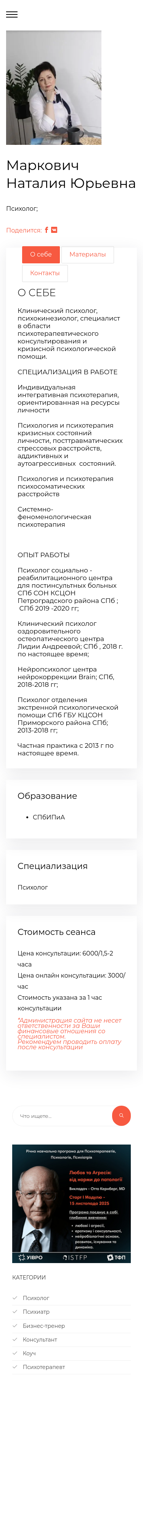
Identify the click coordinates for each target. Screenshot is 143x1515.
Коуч (24, 1353)
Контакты (45, 273)
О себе (41, 254)
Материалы (87, 254)
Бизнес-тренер (38, 1326)
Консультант (34, 1339)
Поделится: (24, 230)
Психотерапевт (38, 1367)
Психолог (30, 1298)
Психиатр (31, 1311)
